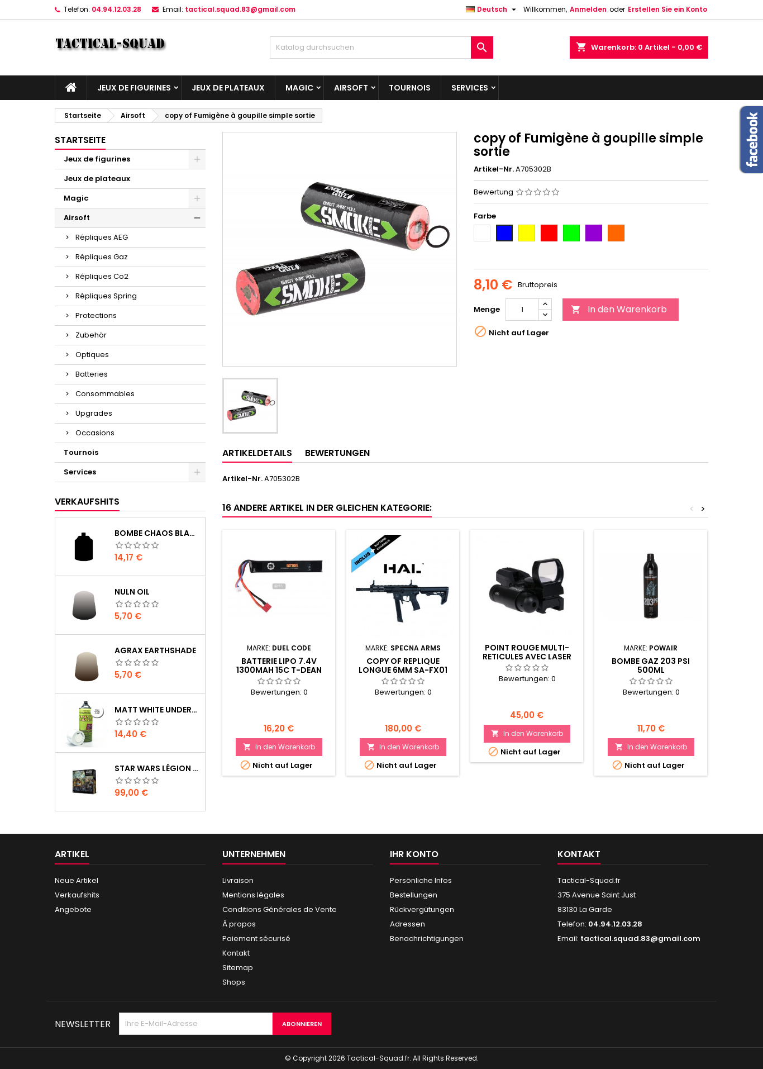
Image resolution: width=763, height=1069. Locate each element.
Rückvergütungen (422, 909)
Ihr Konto (414, 854)
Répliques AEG (101, 237)
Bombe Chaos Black (158, 533)
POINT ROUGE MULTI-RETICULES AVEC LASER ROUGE (527, 656)
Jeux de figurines (134, 87)
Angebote (73, 909)
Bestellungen (413, 895)
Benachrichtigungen (427, 938)
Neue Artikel (76, 880)
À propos (239, 924)
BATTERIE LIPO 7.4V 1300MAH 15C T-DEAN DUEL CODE (279, 670)
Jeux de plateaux (228, 87)
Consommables (105, 393)
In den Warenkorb (619, 309)
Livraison (238, 880)
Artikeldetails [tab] (257, 452)
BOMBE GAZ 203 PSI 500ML (651, 665)
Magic (299, 87)
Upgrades (93, 413)
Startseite (80, 140)
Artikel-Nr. (494, 169)
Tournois (410, 87)
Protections (96, 315)
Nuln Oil (132, 591)
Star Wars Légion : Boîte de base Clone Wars (158, 768)
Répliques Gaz (101, 256)
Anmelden (588, 9)
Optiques (92, 354)
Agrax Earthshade (155, 650)
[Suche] (381, 47)
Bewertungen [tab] (337, 452)
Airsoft (351, 87)
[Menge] (522, 309)
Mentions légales (253, 895)
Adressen (407, 924)
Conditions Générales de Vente (279, 909)
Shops (233, 982)
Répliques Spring (106, 296)
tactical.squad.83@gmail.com (240, 9)
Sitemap (237, 967)
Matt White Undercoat (158, 709)
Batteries (91, 374)
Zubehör (91, 335)
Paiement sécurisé (256, 938)
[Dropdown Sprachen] (492, 9)
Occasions (95, 432)
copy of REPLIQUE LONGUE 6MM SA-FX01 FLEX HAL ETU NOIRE (403, 670)
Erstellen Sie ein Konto (667, 9)
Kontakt (236, 953)
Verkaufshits (87, 501)
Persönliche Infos (421, 880)
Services (469, 87)
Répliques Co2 (101, 276)
